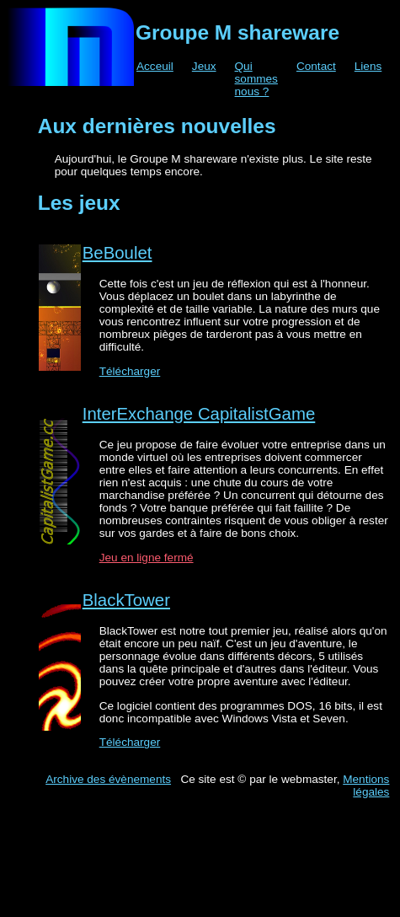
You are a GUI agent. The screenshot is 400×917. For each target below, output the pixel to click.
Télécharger (130, 371)
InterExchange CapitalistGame (199, 414)
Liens (368, 66)
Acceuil (154, 66)
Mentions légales (366, 785)
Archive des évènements (108, 779)
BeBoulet (117, 253)
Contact (316, 66)
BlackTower (126, 600)
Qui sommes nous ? (256, 79)
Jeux (204, 66)
